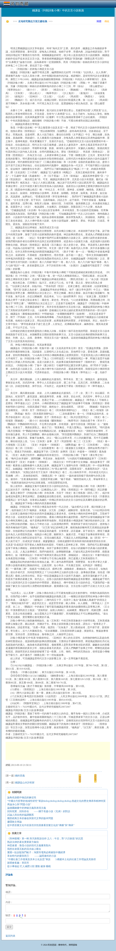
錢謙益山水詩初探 (24, 782)
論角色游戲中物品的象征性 (21, 797)
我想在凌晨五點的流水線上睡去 (24, 849)
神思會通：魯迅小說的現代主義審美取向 (29, 845)
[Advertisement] (61, 33)
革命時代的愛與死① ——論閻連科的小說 (31, 856)
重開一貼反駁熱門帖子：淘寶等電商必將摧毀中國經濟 (36, 852)
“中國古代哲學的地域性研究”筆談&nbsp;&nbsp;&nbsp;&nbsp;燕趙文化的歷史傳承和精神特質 (56, 801)
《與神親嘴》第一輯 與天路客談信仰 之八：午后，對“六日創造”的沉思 (45, 838)
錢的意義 (20, 775)
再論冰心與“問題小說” (19, 804)
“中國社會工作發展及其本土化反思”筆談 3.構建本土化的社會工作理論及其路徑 (51, 859)
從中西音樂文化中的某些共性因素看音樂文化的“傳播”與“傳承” (40, 825)
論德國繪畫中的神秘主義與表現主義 (26, 808)
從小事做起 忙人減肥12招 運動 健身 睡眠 (29, 866)
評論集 (9, 874)
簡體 (99, 21)
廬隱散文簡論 (14, 821)
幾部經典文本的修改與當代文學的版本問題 (30, 818)
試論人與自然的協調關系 (20, 815)
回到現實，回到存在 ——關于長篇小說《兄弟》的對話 (38, 811)
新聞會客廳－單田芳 (18, 863)
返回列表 (10, 936)
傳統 (106, 21)
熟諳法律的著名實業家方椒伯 (23, 842)
